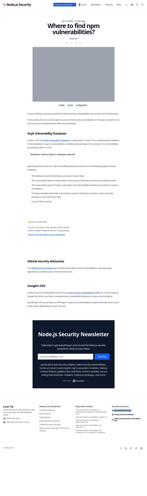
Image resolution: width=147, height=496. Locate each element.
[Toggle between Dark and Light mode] (126, 4)
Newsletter (96, 4)
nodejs (61, 105)
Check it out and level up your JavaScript (46, 275)
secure (70, 105)
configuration (81, 105)
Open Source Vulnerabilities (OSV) (84, 391)
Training (109, 4)
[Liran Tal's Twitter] (137, 4)
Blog (119, 4)
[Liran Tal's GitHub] (142, 4)
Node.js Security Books (64, 4)
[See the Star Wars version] (132, 4)
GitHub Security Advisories (43, 309)
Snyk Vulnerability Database (56, 140)
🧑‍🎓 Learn (82, 4)
